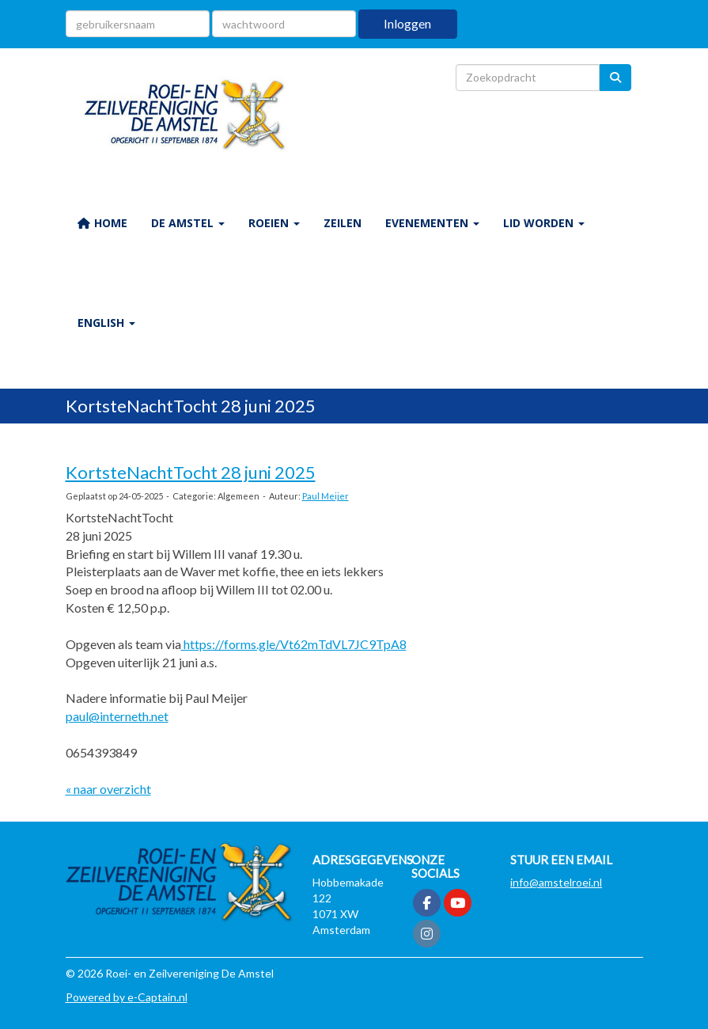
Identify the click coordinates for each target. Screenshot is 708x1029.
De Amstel (188, 222)
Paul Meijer (325, 496)
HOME (103, 222)
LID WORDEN (544, 222)
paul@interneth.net (117, 715)
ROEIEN (274, 222)
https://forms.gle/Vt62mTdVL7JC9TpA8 (294, 643)
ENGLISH (106, 322)
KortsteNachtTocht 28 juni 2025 (191, 472)
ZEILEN (343, 222)
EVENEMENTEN (432, 222)
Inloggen (407, 23)
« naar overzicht (108, 788)
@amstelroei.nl (556, 882)
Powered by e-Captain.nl (126, 997)
